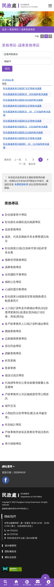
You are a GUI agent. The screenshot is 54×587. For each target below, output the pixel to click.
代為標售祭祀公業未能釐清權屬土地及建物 (27, 384)
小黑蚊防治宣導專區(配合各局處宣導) (26, 415)
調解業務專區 (13, 353)
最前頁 (7, 159)
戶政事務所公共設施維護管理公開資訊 (27, 396)
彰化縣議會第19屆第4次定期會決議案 (22, 138)
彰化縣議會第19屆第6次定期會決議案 (22, 106)
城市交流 (10, 405)
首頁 (4, 29)
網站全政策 (10, 557)
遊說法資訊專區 (14, 375)
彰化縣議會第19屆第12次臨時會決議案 (23, 132)
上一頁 (17, 159)
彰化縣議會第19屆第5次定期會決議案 (22, 121)
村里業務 (10, 360)
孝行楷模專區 (13, 443)
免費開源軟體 (21, 184)
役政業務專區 (13, 229)
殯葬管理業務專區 (16, 259)
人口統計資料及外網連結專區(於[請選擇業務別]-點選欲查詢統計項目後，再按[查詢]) (26, 312)
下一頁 (22, 164)
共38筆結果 (8, 80)
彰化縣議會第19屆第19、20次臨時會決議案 (25, 94)
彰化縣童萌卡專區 (16, 214)
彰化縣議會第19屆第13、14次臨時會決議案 (25, 126)
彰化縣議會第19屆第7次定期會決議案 (22, 88)
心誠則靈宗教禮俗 (16, 289)
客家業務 (10, 368)
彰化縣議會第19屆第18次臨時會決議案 (23, 100)
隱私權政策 (10, 551)
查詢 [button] (7, 68)
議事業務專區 (28, 29)
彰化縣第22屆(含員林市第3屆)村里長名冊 (26, 250)
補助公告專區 (13, 281)
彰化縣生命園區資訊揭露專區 (22, 222)
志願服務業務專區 (16, 338)
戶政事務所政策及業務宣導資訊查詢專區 (27, 434)
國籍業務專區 (13, 331)
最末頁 (32, 164)
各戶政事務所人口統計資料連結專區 (27, 323)
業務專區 (14, 29)
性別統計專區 (13, 424)
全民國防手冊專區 (16, 274)
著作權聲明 (10, 545)
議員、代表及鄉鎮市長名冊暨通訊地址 (27, 238)
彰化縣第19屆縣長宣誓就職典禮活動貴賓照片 (25, 298)
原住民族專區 (13, 345)
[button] (50, 5)
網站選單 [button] (8, 466)
